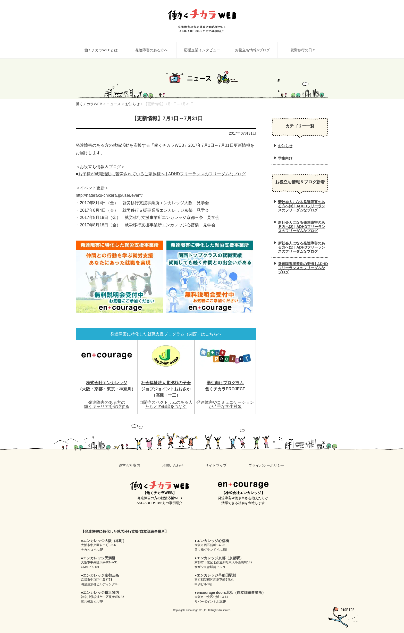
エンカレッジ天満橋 (99, 558)
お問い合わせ (172, 465)
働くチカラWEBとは (101, 50)
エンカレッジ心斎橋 (213, 541)
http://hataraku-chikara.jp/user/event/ (109, 195)
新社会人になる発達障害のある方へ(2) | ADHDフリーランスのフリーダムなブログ (301, 226)
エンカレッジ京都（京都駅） (220, 558)
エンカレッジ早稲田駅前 (216, 575)
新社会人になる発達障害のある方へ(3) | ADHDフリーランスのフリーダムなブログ (301, 206)
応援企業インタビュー (202, 50)
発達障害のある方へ (151, 50)
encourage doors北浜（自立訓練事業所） (231, 592)
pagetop (343, 617)
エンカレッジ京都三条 (101, 575)
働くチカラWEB (159, 485)
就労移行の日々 (303, 50)
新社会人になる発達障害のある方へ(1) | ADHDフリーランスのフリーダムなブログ (301, 247)
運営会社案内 (129, 465)
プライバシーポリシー (266, 465)
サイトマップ (216, 465)
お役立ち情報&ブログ (252, 50)
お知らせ (285, 146)
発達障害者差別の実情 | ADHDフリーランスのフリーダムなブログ (303, 268)
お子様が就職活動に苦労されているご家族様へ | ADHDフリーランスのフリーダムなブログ (162, 174)
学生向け (285, 158)
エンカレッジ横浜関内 (101, 592)
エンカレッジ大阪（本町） (104, 541)
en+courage (243, 485)
